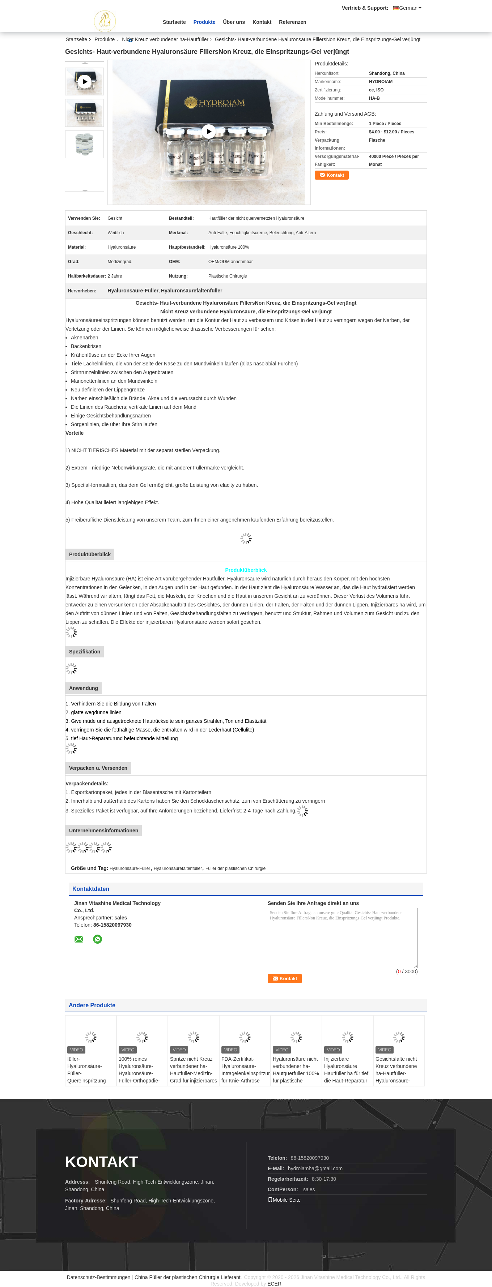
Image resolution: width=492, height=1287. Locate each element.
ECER (274, 1284)
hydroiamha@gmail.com (315, 1168)
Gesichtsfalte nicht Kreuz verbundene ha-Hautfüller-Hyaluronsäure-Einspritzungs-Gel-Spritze (396, 1077)
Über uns (234, 22)
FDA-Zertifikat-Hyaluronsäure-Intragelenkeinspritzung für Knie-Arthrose (245, 1070)
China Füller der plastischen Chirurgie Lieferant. (189, 1277)
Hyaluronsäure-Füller (130, 868)
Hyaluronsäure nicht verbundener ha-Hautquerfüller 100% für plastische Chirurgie (296, 1073)
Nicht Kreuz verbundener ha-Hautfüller (165, 39)
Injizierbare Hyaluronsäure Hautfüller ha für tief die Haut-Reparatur (346, 1070)
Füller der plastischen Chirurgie (235, 868)
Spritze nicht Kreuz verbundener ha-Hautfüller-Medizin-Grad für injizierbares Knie (193, 1073)
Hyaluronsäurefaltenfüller (178, 868)
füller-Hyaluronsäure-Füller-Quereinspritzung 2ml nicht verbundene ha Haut (90, 1077)
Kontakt (262, 22)
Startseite (174, 22)
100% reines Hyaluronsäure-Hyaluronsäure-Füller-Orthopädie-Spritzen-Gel (139, 1073)
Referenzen (292, 22)
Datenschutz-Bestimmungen (99, 1277)
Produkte (205, 22)
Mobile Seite (284, 1200)
